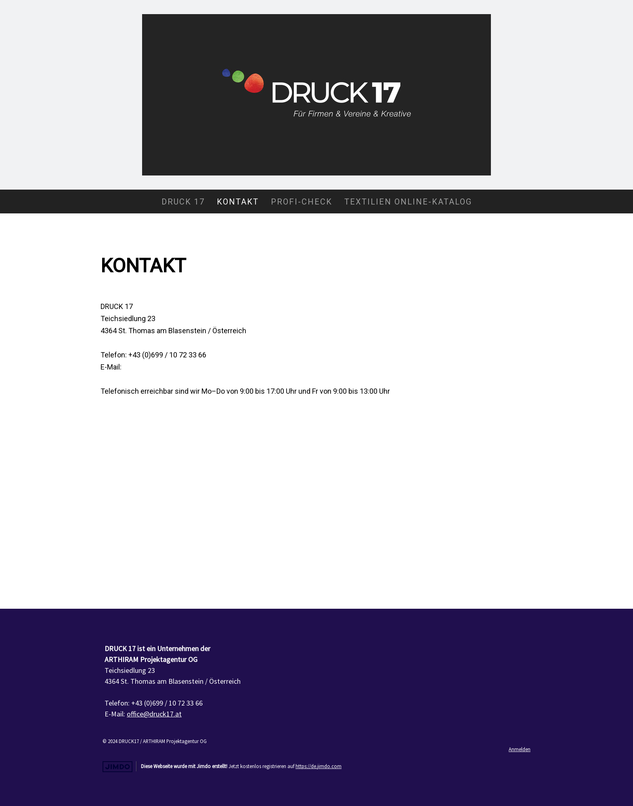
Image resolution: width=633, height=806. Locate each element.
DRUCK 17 (183, 202)
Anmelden (519, 749)
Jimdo (117, 766)
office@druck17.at (152, 367)
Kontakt (238, 202)
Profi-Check (301, 202)
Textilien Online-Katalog (408, 202)
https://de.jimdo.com (319, 766)
